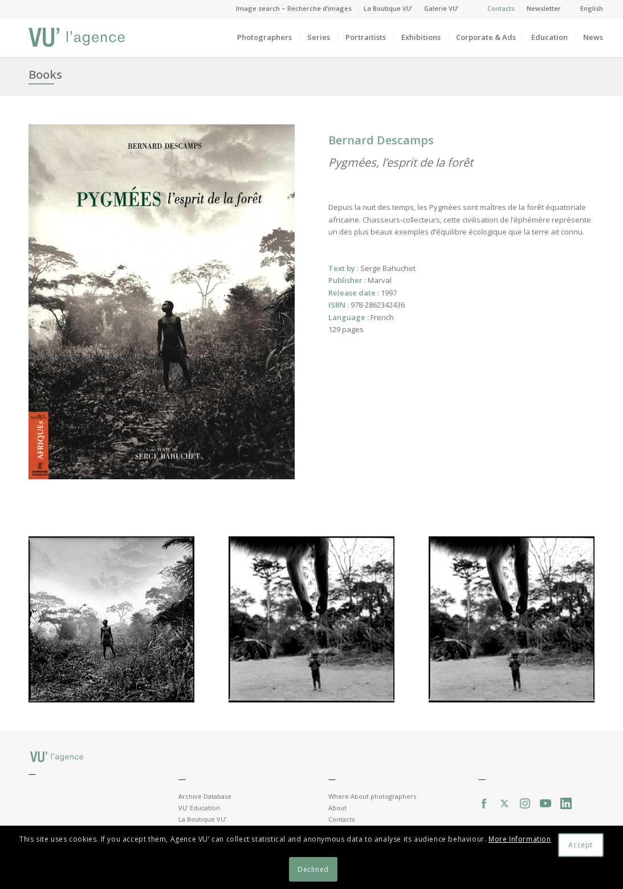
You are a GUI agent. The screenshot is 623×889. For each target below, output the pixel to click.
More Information (519, 839)
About (337, 807)
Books (45, 74)
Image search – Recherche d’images (294, 8)
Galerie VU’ (441, 8)
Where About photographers (372, 796)
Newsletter (544, 8)
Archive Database (204, 796)
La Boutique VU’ (388, 8)
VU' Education (199, 807)
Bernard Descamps (381, 140)
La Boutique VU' (202, 819)
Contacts (501, 8)
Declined (313, 869)
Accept (580, 845)
